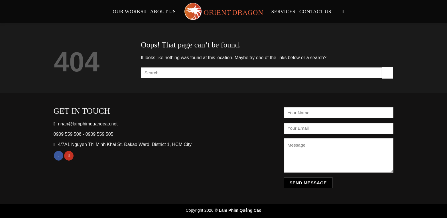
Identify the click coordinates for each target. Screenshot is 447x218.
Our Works (129, 11)
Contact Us (315, 11)
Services (283, 11)
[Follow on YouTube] (344, 11)
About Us (163, 11)
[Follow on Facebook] (337, 11)
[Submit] (387, 72)
